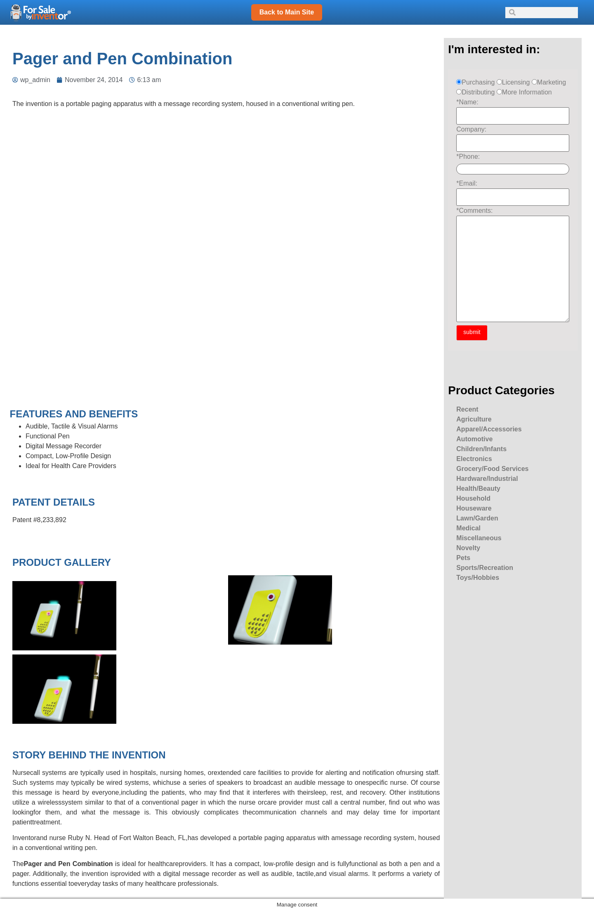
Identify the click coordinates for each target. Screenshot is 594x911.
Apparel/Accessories (488, 429)
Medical (468, 528)
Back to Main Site (286, 12)
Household (473, 498)
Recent (467, 409)
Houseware (473, 508)
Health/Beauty (478, 488)
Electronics (474, 458)
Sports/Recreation (484, 567)
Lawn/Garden (477, 518)
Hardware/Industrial (487, 478)
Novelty (468, 547)
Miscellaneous (478, 537)
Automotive (474, 439)
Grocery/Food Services (492, 468)
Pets (463, 557)
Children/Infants (481, 448)
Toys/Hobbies (477, 577)
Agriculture (473, 419)
